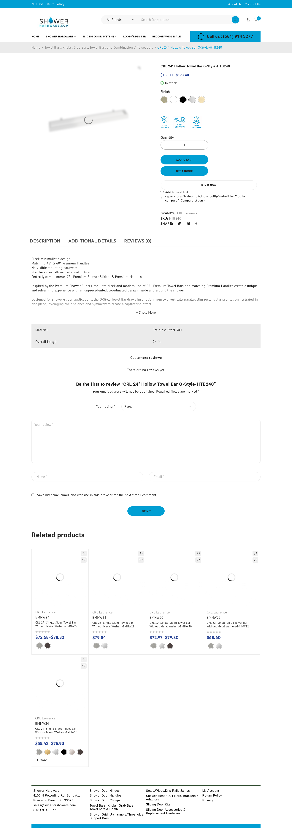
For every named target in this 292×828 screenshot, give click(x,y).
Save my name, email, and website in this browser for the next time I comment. (97, 485)
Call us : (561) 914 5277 (230, 36)
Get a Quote (184, 171)
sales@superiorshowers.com (54, 795)
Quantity (167, 137)
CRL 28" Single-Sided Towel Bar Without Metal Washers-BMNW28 (113, 614)
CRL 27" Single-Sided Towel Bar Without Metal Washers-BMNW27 (56, 614)
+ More (42, 750)
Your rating (105, 397)
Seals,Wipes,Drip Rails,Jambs (168, 781)
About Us (234, 4)
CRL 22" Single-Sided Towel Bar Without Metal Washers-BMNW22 (228, 614)
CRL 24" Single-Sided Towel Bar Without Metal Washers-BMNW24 (56, 721)
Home (35, 47)
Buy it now (236, 171)
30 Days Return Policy (47, 4)
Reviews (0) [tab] (145, 231)
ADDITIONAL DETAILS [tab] (97, 231)
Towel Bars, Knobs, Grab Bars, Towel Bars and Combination (89, 47)
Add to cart (184, 159)
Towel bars (145, 47)
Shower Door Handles (106, 785)
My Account (211, 781)
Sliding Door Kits (158, 794)
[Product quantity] (184, 145)
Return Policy (212, 785)
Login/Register (248, 20)
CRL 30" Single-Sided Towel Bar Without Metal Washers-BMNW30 (171, 614)
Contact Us (253, 4)
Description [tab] (46, 231)
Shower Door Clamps (105, 790)
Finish (165, 91)
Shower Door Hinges (105, 781)
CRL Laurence (187, 203)
